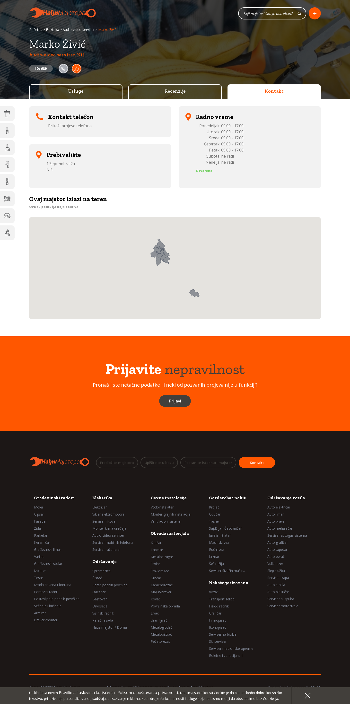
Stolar (155, 563)
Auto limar (275, 514)
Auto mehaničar (279, 528)
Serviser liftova (103, 521)
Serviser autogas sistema (287, 535)
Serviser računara (106, 549)
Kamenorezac (162, 585)
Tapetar (157, 549)
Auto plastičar (278, 591)
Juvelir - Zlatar (220, 535)
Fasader (40, 521)
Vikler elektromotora (108, 514)
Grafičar (215, 613)
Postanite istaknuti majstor (208, 462)
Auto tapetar (277, 549)
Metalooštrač (161, 634)
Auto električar (278, 507)
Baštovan (99, 599)
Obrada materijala (170, 533)
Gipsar (39, 514)
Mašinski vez (219, 542)
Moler (38, 507)
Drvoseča (99, 606)
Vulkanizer (275, 563)
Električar (99, 507)
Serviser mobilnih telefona (112, 542)
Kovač (155, 599)
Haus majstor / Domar (110, 627)
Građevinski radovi (54, 497)
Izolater (40, 570)
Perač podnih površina (109, 585)
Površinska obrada (165, 606)
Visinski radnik (103, 613)
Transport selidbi (222, 599)
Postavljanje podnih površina (56, 599)
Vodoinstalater (162, 507)
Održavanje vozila (286, 497)
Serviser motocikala (282, 606)
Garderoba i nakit (227, 497)
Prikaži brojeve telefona (70, 126)
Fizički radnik (219, 606)
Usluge (76, 91)
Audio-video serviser (79, 29)
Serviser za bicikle (222, 634)
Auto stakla (276, 584)
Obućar (214, 514)
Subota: (213, 156)
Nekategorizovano (228, 582)
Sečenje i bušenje (47, 606)
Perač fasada (102, 620)
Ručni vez (216, 549)
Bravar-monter (45, 620)
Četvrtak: (212, 144)
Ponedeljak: (209, 126)
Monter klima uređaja (109, 528)
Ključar (156, 542)
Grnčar (156, 578)
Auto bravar (276, 521)
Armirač (40, 613)
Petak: (214, 150)
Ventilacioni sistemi (166, 521)
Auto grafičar (277, 542)
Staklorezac (160, 571)
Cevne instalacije (169, 497)
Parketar (40, 535)
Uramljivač (159, 620)
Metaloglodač (161, 627)
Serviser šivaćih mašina (227, 570)
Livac (155, 613)
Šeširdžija (216, 563)
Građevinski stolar (48, 563)
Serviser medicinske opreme (231, 648)
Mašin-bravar (161, 592)
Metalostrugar (162, 556)
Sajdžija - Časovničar (225, 528)
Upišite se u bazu (159, 462)
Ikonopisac (217, 627)
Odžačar (98, 592)
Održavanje (104, 561)
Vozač (214, 592)
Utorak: (213, 132)
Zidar (38, 528)
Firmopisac (217, 620)
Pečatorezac (160, 641)
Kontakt (274, 91)
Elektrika (52, 29)
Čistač (97, 578)
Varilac (39, 556)
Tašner (214, 521)
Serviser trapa (278, 577)
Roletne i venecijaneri (226, 655)
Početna (35, 29)
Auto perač (276, 556)
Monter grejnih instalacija (171, 514)
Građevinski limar (47, 549)
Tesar (38, 577)
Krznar (214, 556)
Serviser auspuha (280, 599)
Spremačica (101, 571)
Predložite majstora (117, 462)
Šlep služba (276, 570)
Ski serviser (218, 641)
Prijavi (175, 401)
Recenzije (175, 91)
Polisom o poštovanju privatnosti (147, 692)
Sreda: (214, 138)
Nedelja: (213, 162)
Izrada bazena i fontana (52, 584)
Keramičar (42, 542)
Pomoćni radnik (46, 591)
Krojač (214, 507)
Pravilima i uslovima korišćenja (87, 692)
